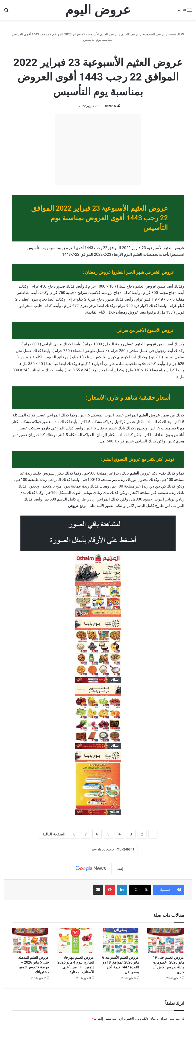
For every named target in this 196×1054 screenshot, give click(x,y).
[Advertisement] (98, 149)
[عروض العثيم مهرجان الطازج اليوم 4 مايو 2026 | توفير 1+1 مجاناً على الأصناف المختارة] (75, 940)
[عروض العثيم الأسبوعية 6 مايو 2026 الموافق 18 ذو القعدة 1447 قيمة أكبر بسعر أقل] (120, 940)
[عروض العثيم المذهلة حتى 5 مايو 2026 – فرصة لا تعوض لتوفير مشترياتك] (30, 940)
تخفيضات (150, 254)
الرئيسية (176, 34)
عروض (150, 286)
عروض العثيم (130, 34)
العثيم (134, 473)
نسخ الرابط (73, 849)
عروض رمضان (127, 312)
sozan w (110, 106)
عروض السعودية (153, 34)
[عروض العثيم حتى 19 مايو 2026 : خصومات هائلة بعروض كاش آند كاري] (166, 940)
